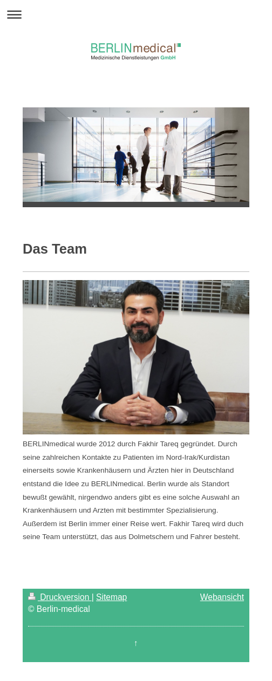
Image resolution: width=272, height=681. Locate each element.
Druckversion (60, 597)
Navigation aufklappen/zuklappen (136, 14)
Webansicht (222, 597)
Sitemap (111, 597)
